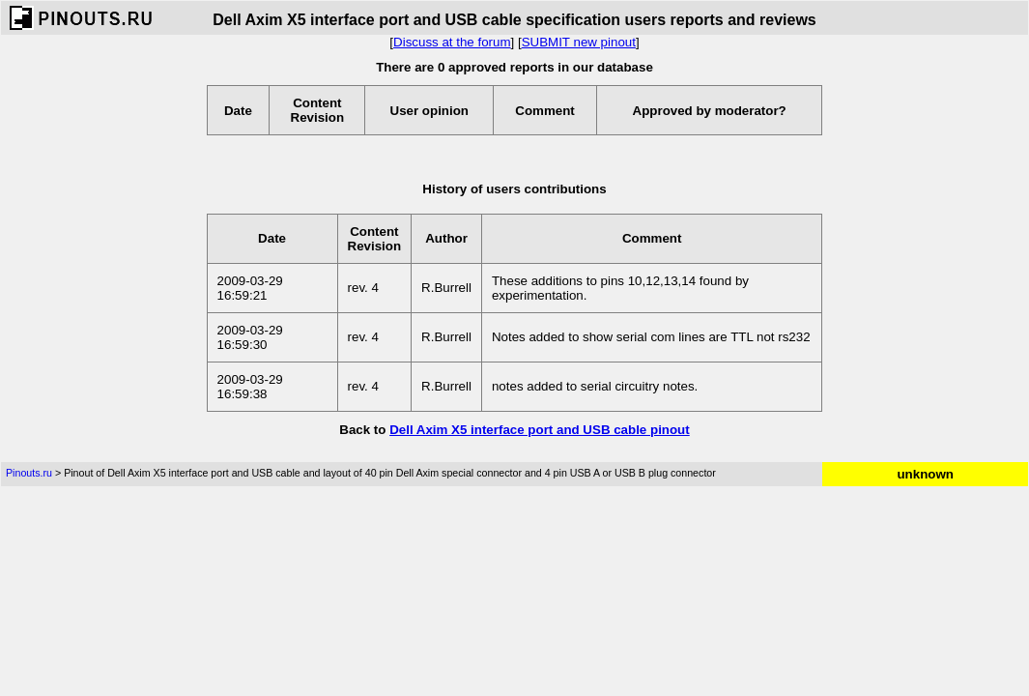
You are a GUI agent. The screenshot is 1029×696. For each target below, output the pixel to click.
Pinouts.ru (29, 472)
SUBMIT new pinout (579, 42)
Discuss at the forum (451, 42)
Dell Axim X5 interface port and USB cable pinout (539, 429)
